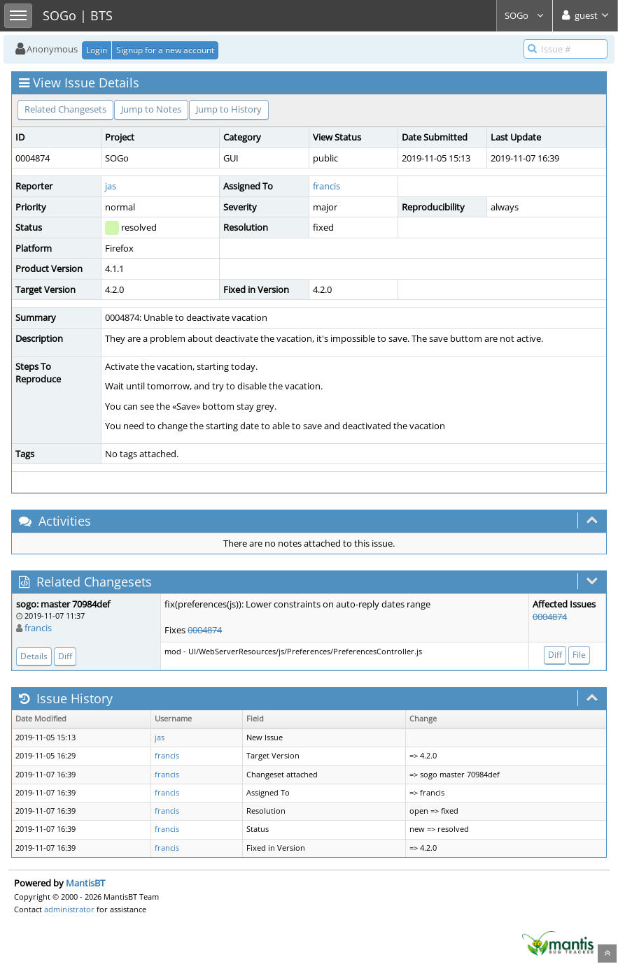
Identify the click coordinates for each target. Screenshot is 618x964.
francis (326, 186)
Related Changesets (65, 109)
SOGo (525, 15)
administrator (69, 909)
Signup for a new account (165, 50)
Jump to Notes (151, 109)
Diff (65, 656)
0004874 (205, 630)
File (579, 655)
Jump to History (229, 109)
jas (110, 186)
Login (96, 50)
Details (34, 656)
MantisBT (85, 883)
